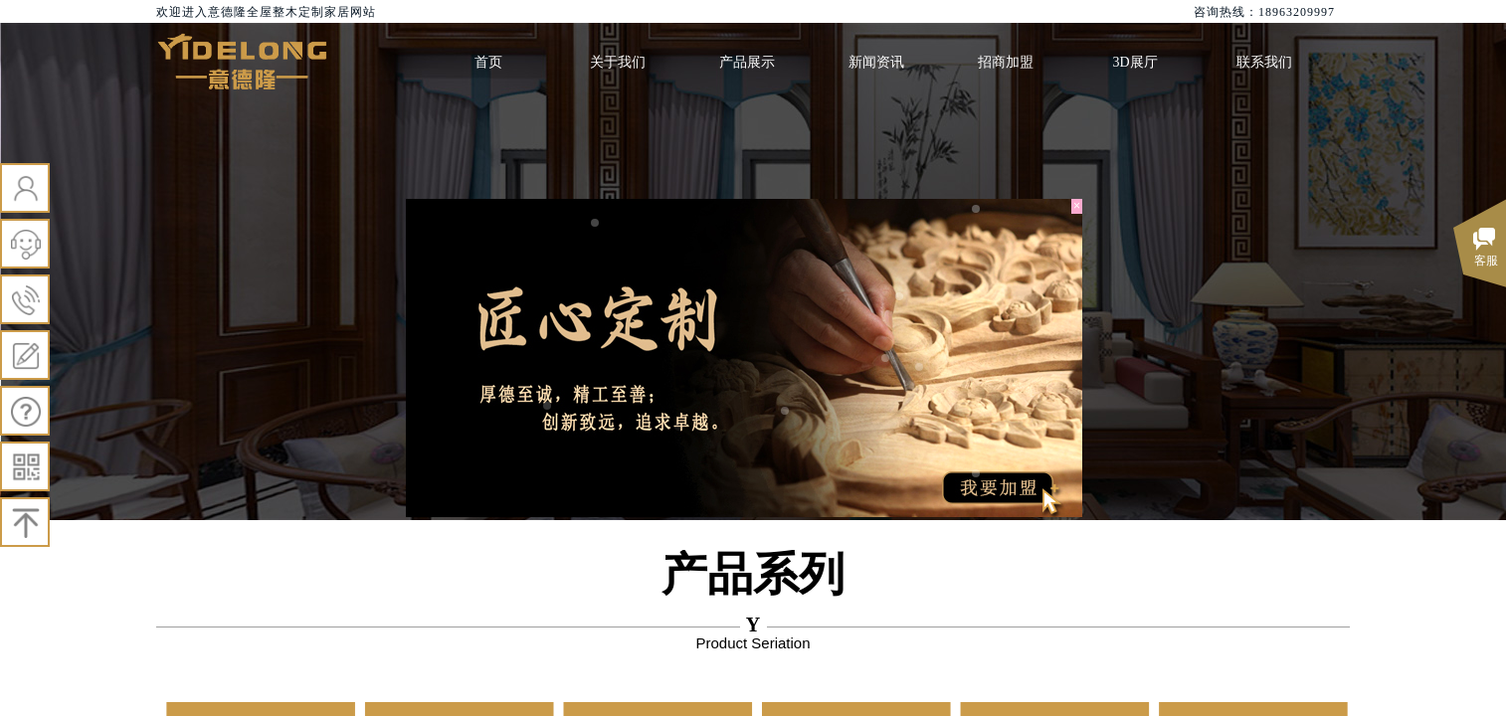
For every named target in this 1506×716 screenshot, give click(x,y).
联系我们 (1264, 62)
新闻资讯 (876, 62)
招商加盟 (1006, 62)
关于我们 (618, 62)
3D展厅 (1134, 62)
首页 (488, 62)
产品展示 (747, 62)
